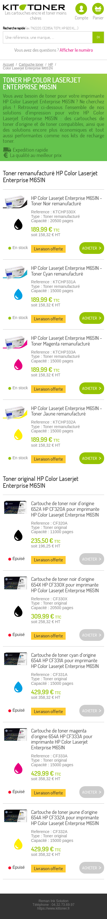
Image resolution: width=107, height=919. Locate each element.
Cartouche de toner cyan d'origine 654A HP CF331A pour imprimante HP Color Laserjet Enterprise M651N (65, 661)
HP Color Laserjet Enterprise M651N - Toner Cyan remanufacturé (66, 271)
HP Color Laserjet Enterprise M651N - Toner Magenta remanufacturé (66, 341)
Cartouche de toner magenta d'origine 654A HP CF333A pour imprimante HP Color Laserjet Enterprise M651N (61, 739)
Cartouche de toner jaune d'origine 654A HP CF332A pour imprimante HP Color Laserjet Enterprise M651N (65, 818)
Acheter (89, 248)
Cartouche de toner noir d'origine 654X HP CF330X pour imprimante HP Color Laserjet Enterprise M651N (65, 585)
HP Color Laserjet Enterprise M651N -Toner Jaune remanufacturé (66, 411)
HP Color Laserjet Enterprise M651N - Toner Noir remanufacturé (66, 201)
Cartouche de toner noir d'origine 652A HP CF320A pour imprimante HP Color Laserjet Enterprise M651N (65, 509)
